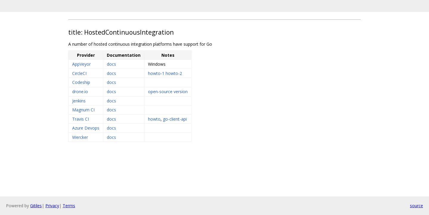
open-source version (168, 91)
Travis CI (80, 119)
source (416, 205)
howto (154, 119)
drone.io (80, 91)
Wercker (80, 137)
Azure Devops (85, 128)
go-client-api (175, 119)
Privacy (52, 205)
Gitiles (36, 205)
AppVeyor (81, 64)
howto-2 (174, 73)
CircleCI (79, 73)
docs (111, 64)
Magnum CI (83, 110)
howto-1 (156, 73)
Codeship (81, 82)
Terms (69, 205)
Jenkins (79, 101)
